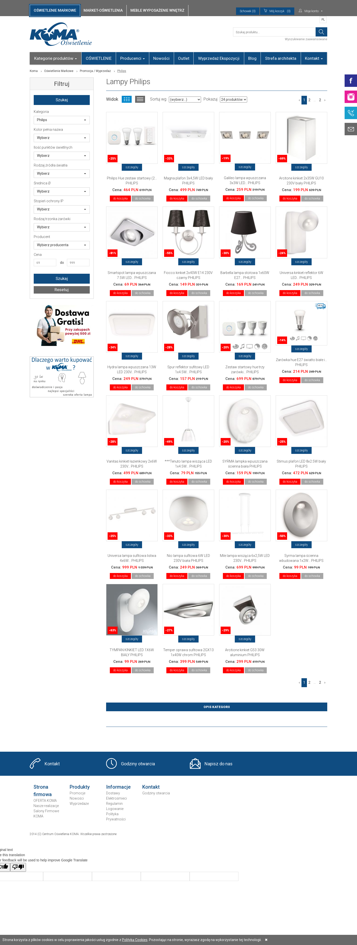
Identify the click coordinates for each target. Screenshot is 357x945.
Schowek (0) (248, 11)
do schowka (142, 198)
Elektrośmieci (116, 798)
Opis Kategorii (217, 707)
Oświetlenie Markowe (58, 71)
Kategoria (41, 111)
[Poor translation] (18, 867)
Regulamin (114, 804)
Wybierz (61, 138)
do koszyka (120, 198)
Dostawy (113, 793)
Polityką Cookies (135, 940)
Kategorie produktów (55, 58)
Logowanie (114, 809)
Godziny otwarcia (138, 763)
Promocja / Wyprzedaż (95, 71)
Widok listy (140, 99)
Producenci (132, 58)
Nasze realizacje (46, 806)
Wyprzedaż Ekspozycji (218, 58)
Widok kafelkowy (127, 99)
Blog (252, 58)
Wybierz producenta (61, 245)
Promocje (77, 793)
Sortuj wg (158, 99)
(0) (277, 11)
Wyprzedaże (79, 804)
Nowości (161, 58)
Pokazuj (210, 99)
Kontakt (314, 58)
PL (323, 19)
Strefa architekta (280, 58)
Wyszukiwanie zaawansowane (306, 39)
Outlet (183, 58)
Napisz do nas (219, 763)
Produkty (80, 787)
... (315, 100)
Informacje (118, 787)
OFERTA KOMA (45, 801)
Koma (34, 71)
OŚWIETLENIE (99, 58)
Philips (61, 120)
